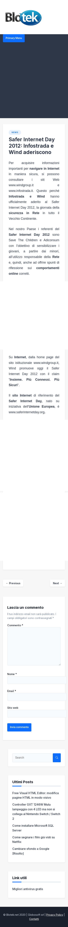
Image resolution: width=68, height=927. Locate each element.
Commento (15, 625)
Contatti (34, 918)
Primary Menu (14, 38)
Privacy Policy (54, 914)
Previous (13, 583)
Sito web (12, 708)
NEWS (15, 132)
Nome (12, 674)
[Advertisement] (34, 82)
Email (11, 691)
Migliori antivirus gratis (27, 889)
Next (57, 583)
